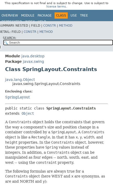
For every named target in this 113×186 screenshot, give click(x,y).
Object (28, 113)
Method (65, 25)
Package (45, 15)
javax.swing (33, 61)
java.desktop (33, 56)
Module (27, 15)
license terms (56, 6)
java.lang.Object (20, 80)
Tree (84, 15)
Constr (49, 25)
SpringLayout (17, 97)
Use (74, 15)
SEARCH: (9, 38)
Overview (10, 15)
